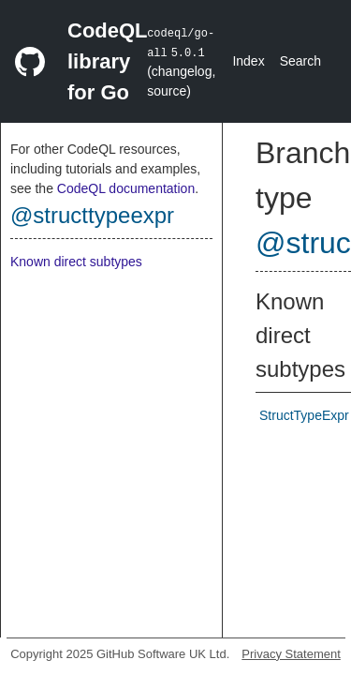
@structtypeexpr (92, 215)
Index (248, 60)
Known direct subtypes (76, 261)
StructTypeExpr (304, 415)
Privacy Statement (291, 654)
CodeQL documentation (126, 188)
